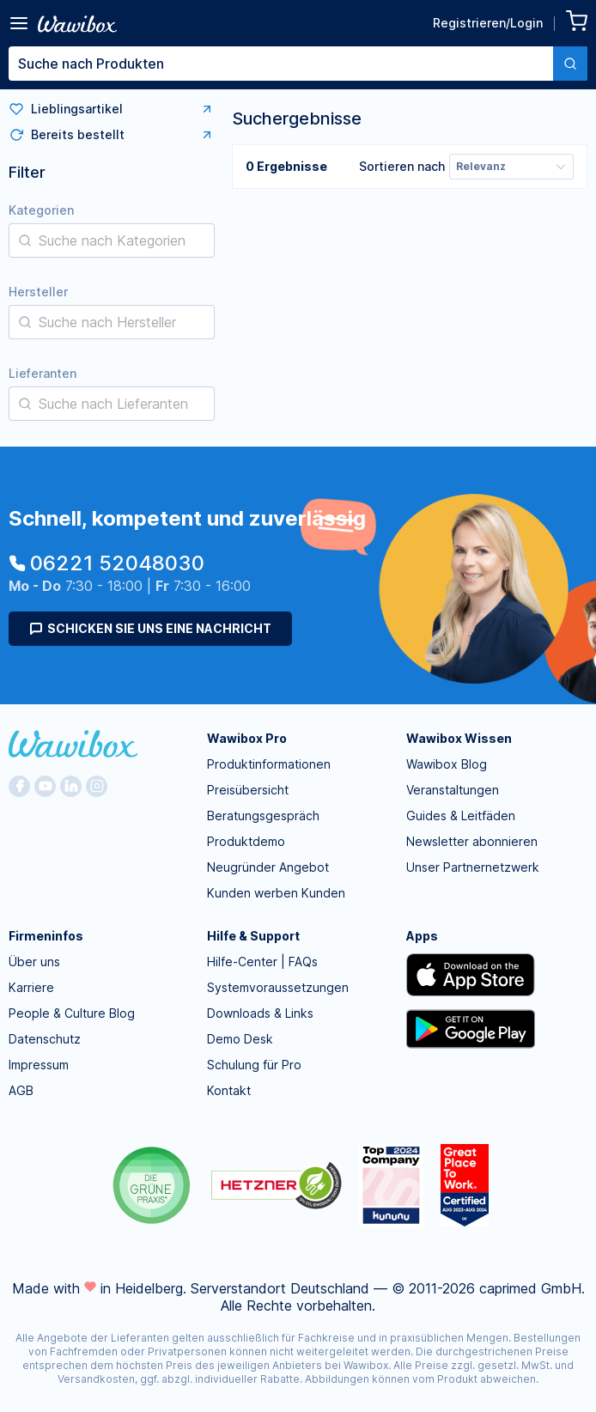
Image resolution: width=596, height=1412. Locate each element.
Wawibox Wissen (459, 738)
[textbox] (281, 63)
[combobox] (298, 63)
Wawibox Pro (247, 738)
